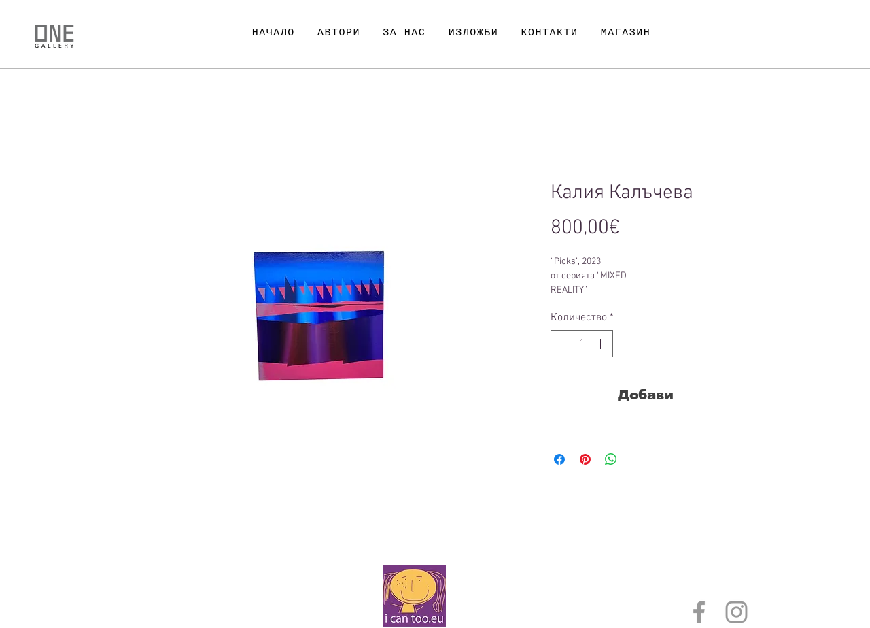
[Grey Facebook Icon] (699, 612)
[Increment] (601, 344)
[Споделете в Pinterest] (585, 459)
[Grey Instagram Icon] (736, 612)
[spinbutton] (582, 344)
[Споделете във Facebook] (559, 459)
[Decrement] (562, 344)
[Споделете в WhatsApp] (611, 459)
